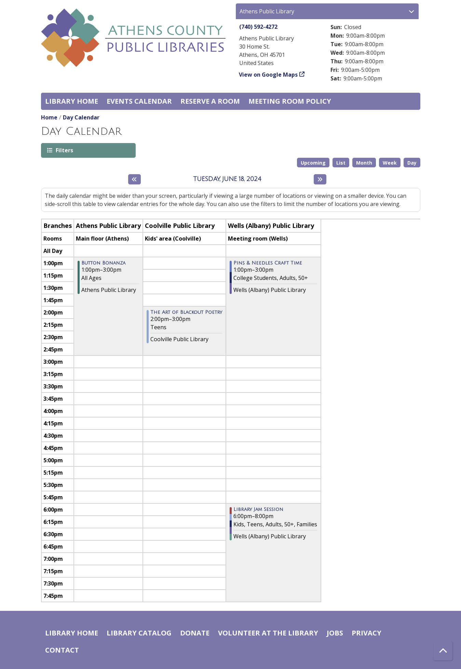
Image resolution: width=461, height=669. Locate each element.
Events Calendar (139, 101)
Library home (71, 101)
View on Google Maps (268, 74)
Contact (62, 650)
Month (364, 162)
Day (412, 162)
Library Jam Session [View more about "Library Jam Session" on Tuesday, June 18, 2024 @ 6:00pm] (258, 509)
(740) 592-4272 (258, 26)
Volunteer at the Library (268, 633)
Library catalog (139, 633)
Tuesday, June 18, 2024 (227, 179)
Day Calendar (81, 117)
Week (390, 162)
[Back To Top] (443, 651)
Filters (64, 150)
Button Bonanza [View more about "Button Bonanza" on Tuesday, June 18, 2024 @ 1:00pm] (103, 263)
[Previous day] (134, 179)
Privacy (366, 633)
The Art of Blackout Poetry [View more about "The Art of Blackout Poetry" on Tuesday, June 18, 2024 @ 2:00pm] (186, 312)
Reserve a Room (210, 101)
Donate (194, 633)
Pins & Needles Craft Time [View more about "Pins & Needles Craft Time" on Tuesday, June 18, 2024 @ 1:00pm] (267, 263)
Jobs (335, 633)
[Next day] (320, 179)
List (340, 162)
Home (49, 117)
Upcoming (313, 162)
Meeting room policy (289, 101)
